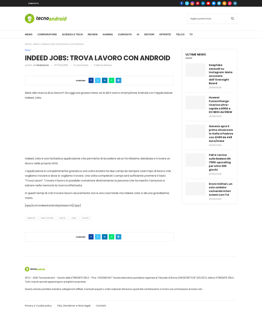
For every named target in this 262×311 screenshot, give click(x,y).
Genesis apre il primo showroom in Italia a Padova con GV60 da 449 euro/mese (221, 137)
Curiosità (125, 34)
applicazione (47, 218)
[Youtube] (208, 3)
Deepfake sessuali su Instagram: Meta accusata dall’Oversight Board (221, 74)
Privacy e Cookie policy (38, 305)
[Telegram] (219, 3)
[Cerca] (212, 19)
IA (138, 34)
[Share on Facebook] (91, 80)
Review (93, 34)
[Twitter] (187, 3)
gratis (62, 218)
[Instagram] (192, 3)
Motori (149, 34)
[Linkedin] (203, 3)
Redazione (43, 65)
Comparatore (47, 34)
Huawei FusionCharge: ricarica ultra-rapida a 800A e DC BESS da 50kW (221, 105)
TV (191, 34)
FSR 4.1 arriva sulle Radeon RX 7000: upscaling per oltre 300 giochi (220, 167)
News (28, 34)
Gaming (108, 34)
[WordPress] (235, 3)
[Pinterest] (198, 3)
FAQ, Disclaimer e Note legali (73, 305)
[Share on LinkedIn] (104, 80)
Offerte (165, 34)
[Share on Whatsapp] (111, 80)
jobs (73, 218)
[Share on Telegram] (118, 80)
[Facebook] (182, 3)
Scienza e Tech (72, 34)
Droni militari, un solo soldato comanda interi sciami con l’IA (221, 195)
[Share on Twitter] (98, 80)
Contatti (33, 3)
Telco (180, 34)
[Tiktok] (230, 3)
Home (28, 44)
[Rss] (224, 3)
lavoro (85, 218)
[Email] (214, 3)
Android (31, 218)
